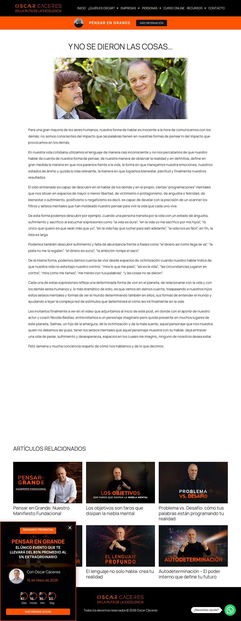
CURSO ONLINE (174, 8)
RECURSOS (196, 8)
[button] (230, 610)
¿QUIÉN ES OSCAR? (103, 8)
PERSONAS (151, 8)
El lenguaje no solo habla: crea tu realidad (120, 574)
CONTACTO (216, 8)
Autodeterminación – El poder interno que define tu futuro (189, 574)
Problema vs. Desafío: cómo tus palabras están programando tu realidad (191, 513)
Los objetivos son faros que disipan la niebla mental (114, 510)
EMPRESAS (130, 8)
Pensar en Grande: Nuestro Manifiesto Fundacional (41, 510)
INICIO (81, 8)
